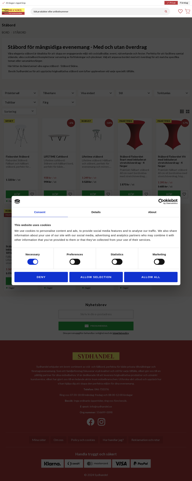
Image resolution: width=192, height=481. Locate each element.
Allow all (150, 277)
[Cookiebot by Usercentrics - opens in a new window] (161, 201)
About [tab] (152, 212)
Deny (41, 277)
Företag (184, 2)
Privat (171, 2)
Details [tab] (95, 212)
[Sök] (166, 11)
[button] (5, 11)
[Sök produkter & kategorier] (98, 11)
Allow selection (96, 277)
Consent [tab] (39, 212)
